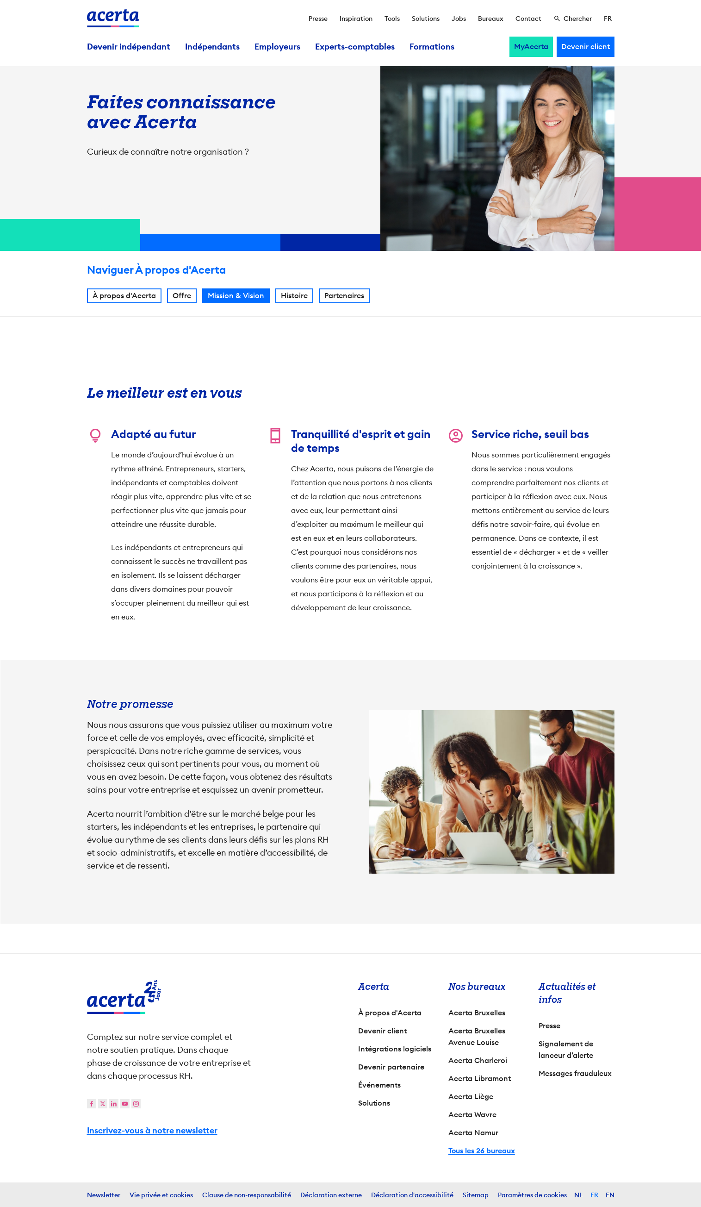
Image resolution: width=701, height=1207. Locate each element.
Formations (431, 46)
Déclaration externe (331, 1195)
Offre (182, 297)
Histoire (294, 297)
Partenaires (344, 297)
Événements (379, 1085)
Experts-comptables (355, 46)
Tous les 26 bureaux (481, 1151)
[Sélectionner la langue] (607, 18)
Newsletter (103, 1195)
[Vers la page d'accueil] (113, 18)
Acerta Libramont (479, 1078)
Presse (318, 18)
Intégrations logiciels (394, 1049)
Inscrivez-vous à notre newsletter (152, 1130)
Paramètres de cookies (532, 1195)
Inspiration (356, 18)
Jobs (459, 18)
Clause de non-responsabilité (246, 1195)
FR (594, 1195)
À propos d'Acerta (124, 297)
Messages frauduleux (575, 1073)
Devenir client (585, 46)
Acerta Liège (470, 1096)
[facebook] (91, 1103)
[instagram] (136, 1103)
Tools (392, 18)
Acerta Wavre (472, 1114)
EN (610, 1195)
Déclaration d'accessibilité (412, 1195)
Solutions (426, 18)
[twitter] (102, 1103)
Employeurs (277, 46)
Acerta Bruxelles (476, 1013)
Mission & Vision (236, 297)
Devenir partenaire (391, 1067)
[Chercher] (573, 18)
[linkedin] (113, 1103)
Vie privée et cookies (161, 1195)
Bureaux (490, 18)
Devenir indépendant (128, 46)
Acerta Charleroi (477, 1060)
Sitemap (476, 1195)
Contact (528, 18)
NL (578, 1195)
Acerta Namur (473, 1133)
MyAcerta (531, 46)
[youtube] (125, 1103)
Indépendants (212, 46)
